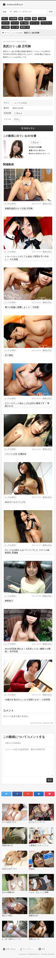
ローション (34, 23)
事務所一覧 (25, 27)
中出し (4, 19)
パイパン (14, 23)
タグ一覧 (14, 27)
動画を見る (29, 128)
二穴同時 (5, 27)
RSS (43, 949)
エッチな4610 (20, 103)
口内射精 (13, 19)
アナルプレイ (46, 23)
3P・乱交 (24, 23)
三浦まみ (18, 113)
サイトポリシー (28, 949)
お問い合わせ (11, 949)
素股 (34, 19)
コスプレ (5, 23)
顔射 (20, 19)
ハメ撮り (42, 19)
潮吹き (27, 19)
